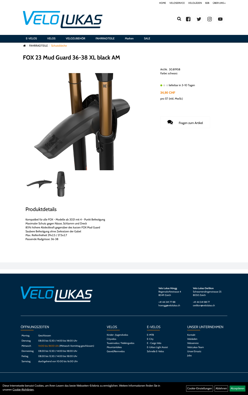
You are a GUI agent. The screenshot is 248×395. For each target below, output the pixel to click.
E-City (150, 338)
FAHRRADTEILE (105, 38)
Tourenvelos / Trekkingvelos (120, 343)
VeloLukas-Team (195, 347)
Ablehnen (221, 388)
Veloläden (192, 338)
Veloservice (193, 343)
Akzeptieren (237, 388)
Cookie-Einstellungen (199, 388)
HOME (162, 2)
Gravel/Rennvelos (116, 351)
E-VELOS (31, 38)
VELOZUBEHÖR (75, 38)
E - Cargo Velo (154, 343)
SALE (147, 38)
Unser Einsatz (194, 351)
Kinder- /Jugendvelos (117, 334)
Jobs (189, 355)
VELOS (51, 38)
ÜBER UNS (219, 2)
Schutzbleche (59, 45)
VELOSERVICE (177, 2)
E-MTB (150, 334)
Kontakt (191, 334)
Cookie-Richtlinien (23, 389)
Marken (129, 38)
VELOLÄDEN (195, 2)
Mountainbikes (114, 347)
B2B (207, 2)
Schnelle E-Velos (155, 351)
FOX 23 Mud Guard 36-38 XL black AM (71, 57)
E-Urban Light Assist (157, 347)
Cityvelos (111, 338)
